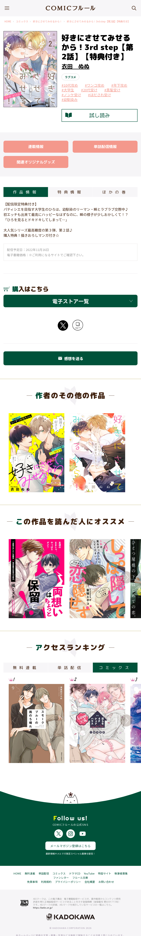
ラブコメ (70, 77)
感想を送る (70, 358)
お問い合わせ (106, 869)
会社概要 (89, 869)
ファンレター (61, 865)
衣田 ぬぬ (75, 66)
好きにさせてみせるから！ (47, 21)
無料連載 (30, 860)
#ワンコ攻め (94, 85)
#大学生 (68, 89)
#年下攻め (119, 85)
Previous (15, 577)
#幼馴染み (70, 99)
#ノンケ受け (71, 94)
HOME (7, 21)
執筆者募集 (121, 860)
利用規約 (46, 869)
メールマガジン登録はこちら (70, 833)
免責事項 (32, 869)
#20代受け (89, 89)
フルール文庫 (80, 865)
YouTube (89, 860)
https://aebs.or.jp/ (43, 894)
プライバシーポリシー (68, 869)
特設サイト (104, 860)
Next (126, 577)
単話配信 (44, 860)
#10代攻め (70, 85)
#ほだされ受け (99, 94)
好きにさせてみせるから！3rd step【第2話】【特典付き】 (98, 21)
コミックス (22, 21)
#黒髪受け (112, 89)
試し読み (87, 115)
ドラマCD (74, 860)
